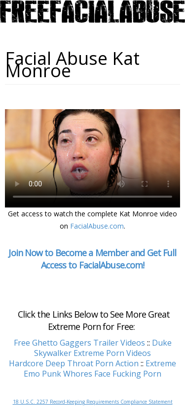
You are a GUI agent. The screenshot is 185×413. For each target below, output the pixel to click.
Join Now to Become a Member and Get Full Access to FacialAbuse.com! (92, 259)
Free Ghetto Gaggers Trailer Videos (79, 342)
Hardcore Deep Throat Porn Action (74, 363)
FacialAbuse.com (97, 226)
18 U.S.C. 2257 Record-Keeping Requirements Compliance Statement (93, 401)
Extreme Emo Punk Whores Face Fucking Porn (100, 368)
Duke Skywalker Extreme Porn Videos (103, 347)
